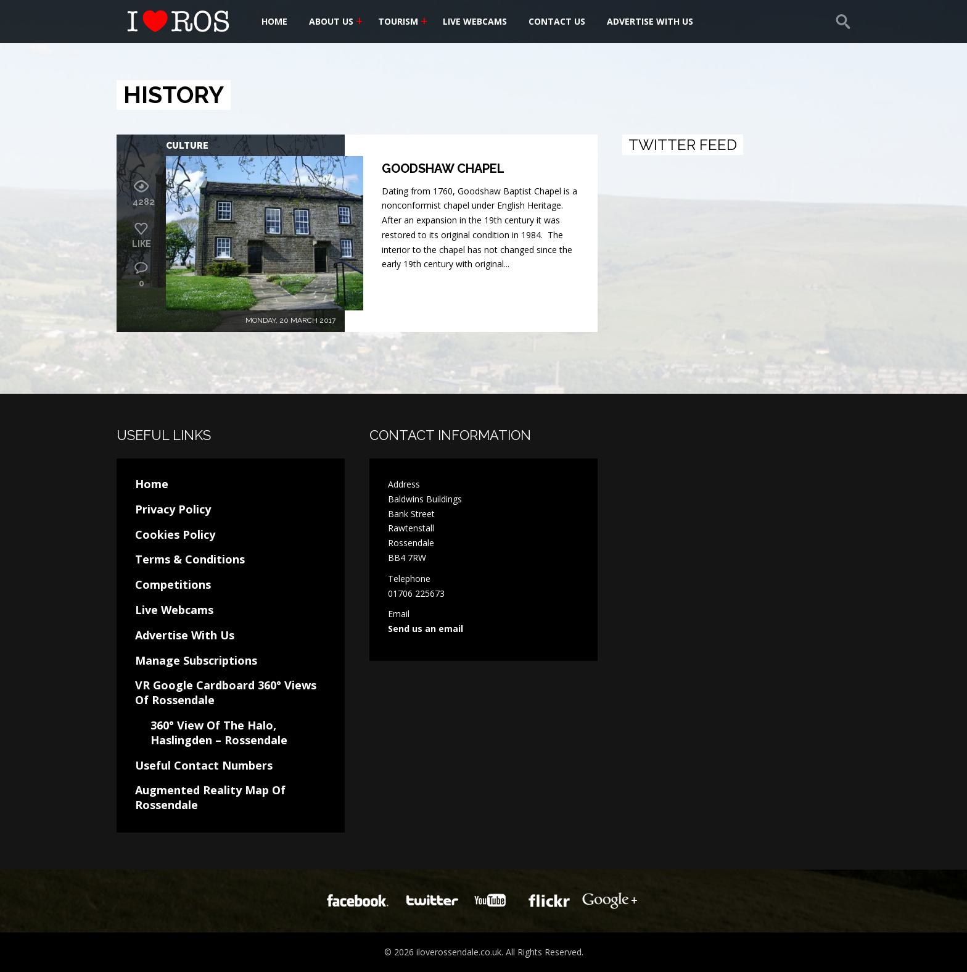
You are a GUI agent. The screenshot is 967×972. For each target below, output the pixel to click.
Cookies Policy (175, 534)
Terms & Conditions (190, 559)
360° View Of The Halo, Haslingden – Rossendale (218, 732)
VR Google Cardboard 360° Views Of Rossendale (225, 692)
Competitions (173, 584)
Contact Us (557, 21)
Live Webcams (475, 21)
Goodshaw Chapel (443, 168)
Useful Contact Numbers (204, 765)
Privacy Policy (173, 509)
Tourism (398, 21)
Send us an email (425, 628)
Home (274, 21)
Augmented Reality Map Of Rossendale (210, 797)
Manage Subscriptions (196, 660)
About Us (331, 21)
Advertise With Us (650, 21)
